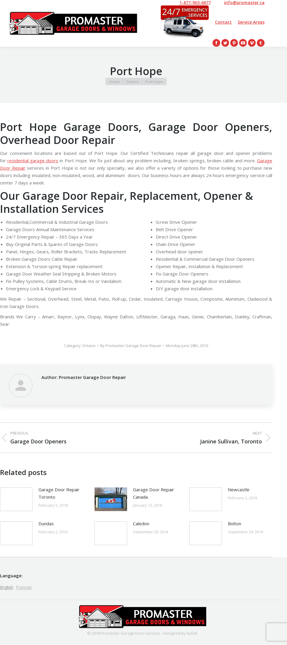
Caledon (141, 523)
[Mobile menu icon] (274, 23)
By (130, 345)
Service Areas (251, 22)
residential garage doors (32, 160)
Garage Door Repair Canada (153, 493)
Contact (223, 22)
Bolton (234, 523)
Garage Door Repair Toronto (59, 493)
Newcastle (238, 489)
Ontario (89, 345)
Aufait (192, 633)
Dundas (46, 523)
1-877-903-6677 (195, 2)
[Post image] (16, 499)
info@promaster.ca (244, 2)
